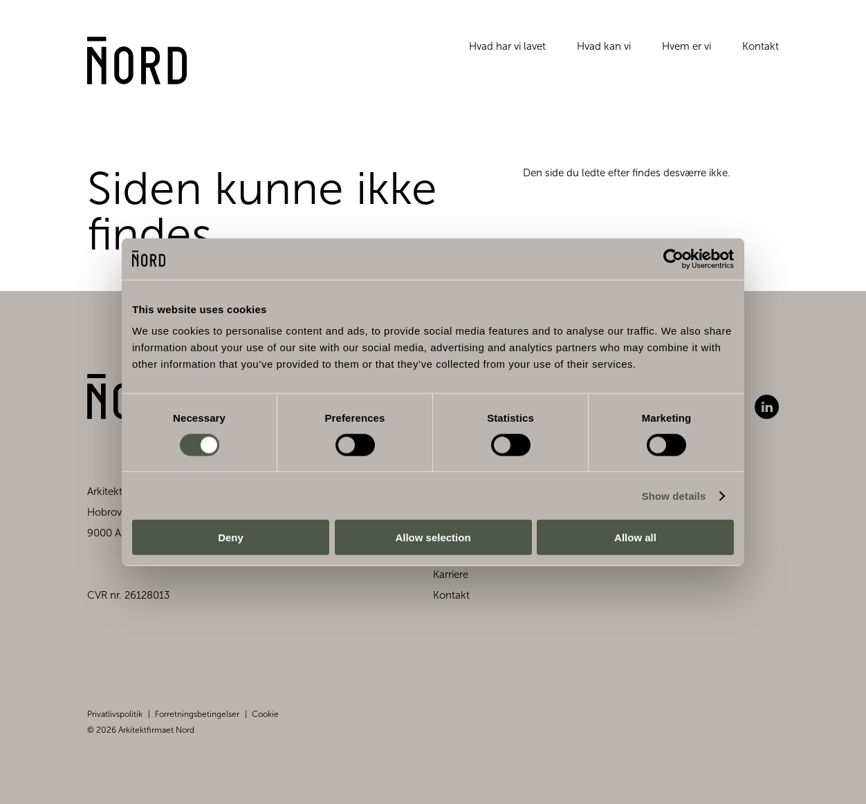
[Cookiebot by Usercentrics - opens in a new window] (673, 258)
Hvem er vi (686, 51)
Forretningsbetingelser (197, 714)
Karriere (450, 574)
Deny (230, 537)
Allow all (635, 537)
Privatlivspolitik (114, 714)
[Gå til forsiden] (143, 67)
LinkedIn (767, 407)
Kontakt (760, 51)
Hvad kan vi (604, 51)
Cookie (265, 714)
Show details (674, 495)
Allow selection (432, 537)
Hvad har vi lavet (507, 51)
